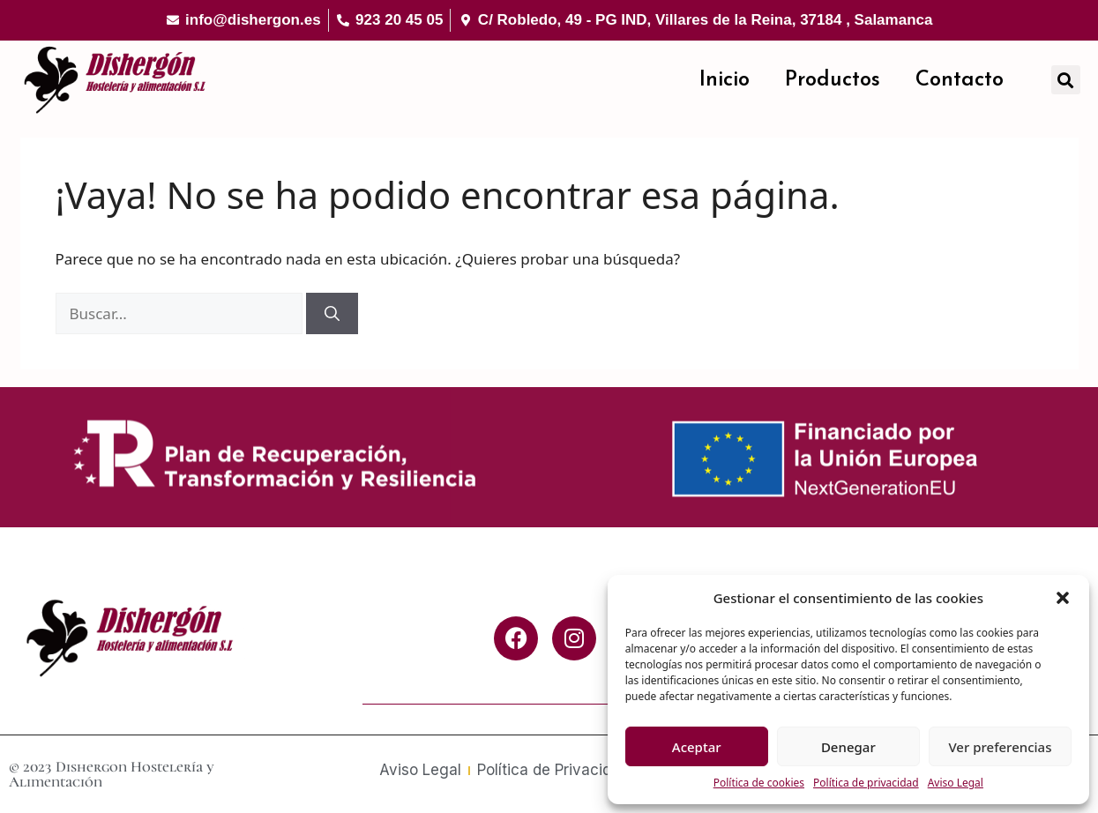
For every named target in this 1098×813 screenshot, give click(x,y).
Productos (832, 80)
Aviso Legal (955, 782)
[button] (1063, 598)
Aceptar (696, 747)
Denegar (848, 747)
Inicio (724, 80)
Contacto (959, 80)
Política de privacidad (866, 782)
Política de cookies (758, 782)
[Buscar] (332, 314)
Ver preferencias (999, 747)
